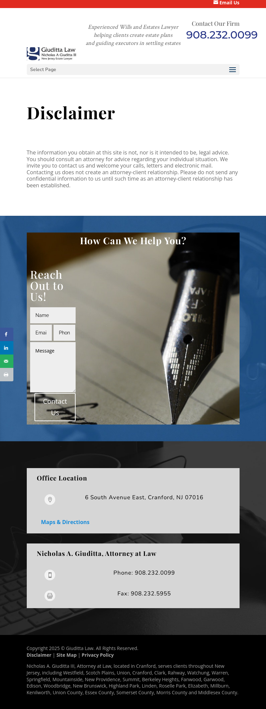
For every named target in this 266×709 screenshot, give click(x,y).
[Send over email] (6, 361)
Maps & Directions (65, 522)
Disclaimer (39, 655)
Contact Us (55, 407)
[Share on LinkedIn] (6, 347)
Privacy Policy (98, 655)
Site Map (67, 655)
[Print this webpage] (6, 374)
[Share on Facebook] (6, 334)
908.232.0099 (222, 34)
